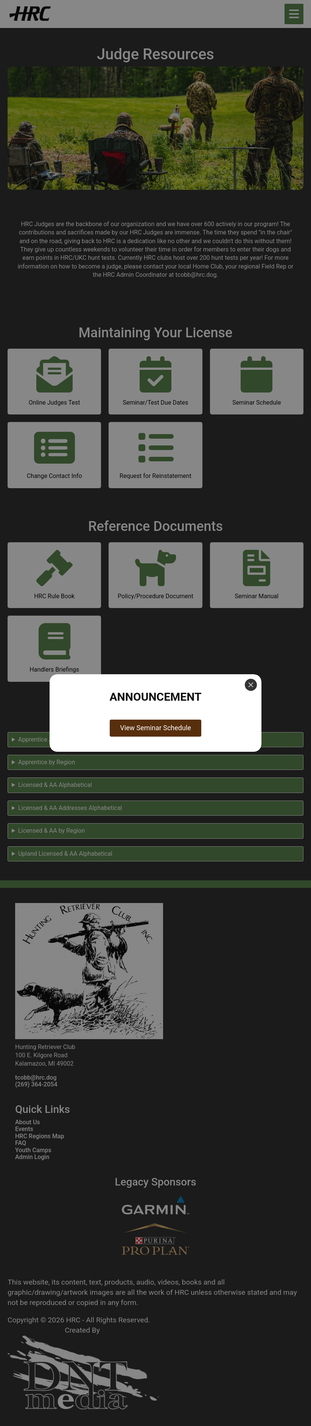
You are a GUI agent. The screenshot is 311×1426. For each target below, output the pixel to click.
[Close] (251, 685)
